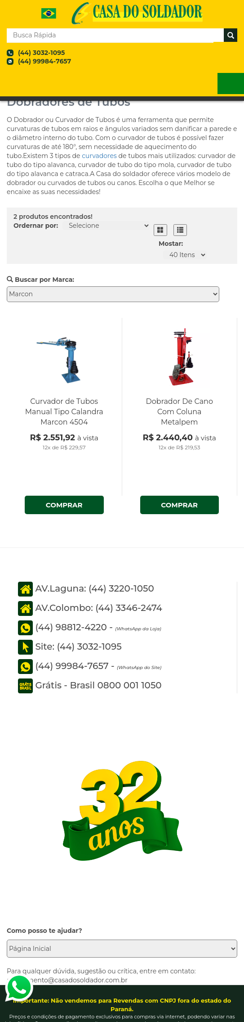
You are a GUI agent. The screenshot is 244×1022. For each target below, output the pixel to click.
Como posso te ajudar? (44, 931)
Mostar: (171, 244)
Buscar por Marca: (40, 280)
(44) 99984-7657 (44, 61)
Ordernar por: (35, 226)
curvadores (100, 156)
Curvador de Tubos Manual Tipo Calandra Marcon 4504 (64, 411)
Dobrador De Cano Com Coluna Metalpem (179, 411)
